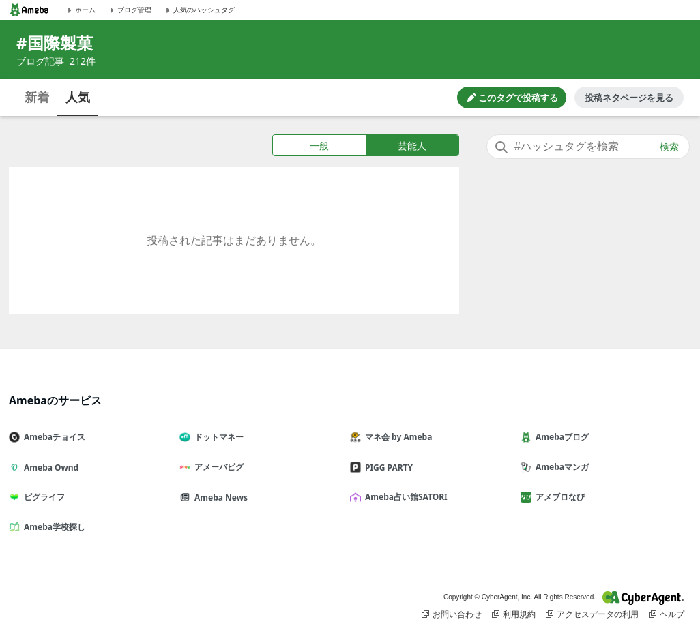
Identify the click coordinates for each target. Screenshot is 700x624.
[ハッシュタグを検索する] (588, 146)
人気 (77, 97)
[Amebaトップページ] (29, 9)
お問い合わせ (452, 614)
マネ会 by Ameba (396, 437)
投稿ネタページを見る (629, 97)
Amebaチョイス (52, 437)
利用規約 (514, 614)
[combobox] (588, 146)
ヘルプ (666, 614)
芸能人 (412, 145)
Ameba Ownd (49, 467)
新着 (37, 97)
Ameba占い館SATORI (404, 497)
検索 (669, 146)
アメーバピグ (216, 467)
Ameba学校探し (52, 527)
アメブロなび (558, 497)
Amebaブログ (560, 437)
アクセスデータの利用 (592, 614)
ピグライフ (42, 497)
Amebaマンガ (560, 467)
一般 (319, 145)
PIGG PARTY (387, 467)
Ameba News (219, 497)
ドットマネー (216, 437)
